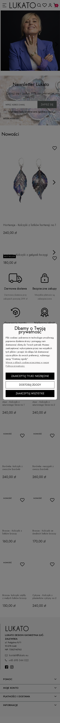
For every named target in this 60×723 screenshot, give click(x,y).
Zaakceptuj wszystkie (30, 393)
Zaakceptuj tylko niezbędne (30, 376)
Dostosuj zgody (30, 385)
